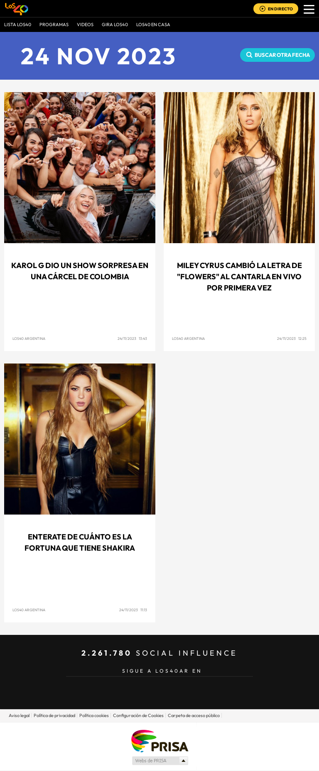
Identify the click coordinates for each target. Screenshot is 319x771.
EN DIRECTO (280, 9)
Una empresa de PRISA (159, 740)
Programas (54, 24)
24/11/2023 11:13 (133, 610)
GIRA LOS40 (115, 24)
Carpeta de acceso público (194, 715)
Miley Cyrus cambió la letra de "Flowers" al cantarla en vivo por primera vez (239, 277)
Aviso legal (19, 715)
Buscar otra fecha (282, 54)
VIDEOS (85, 24)
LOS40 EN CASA (153, 24)
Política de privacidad (54, 715)
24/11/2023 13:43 (132, 338)
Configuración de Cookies (138, 715)
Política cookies (94, 715)
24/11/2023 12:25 (292, 338)
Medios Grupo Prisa (159, 761)
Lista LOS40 (17, 24)
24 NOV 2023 (99, 55)
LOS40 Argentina (28, 338)
